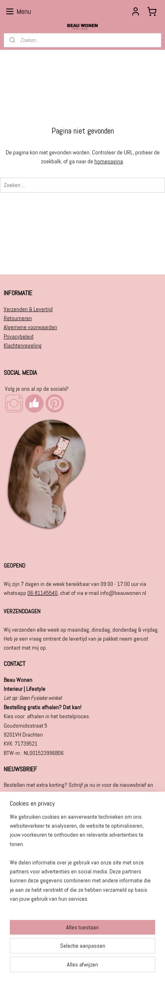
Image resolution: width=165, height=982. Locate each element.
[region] (82, 861)
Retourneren (18, 318)
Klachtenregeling (23, 345)
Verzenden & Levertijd (28, 309)
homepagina (108, 161)
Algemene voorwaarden (30, 327)
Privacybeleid (18, 336)
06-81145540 (42, 593)
